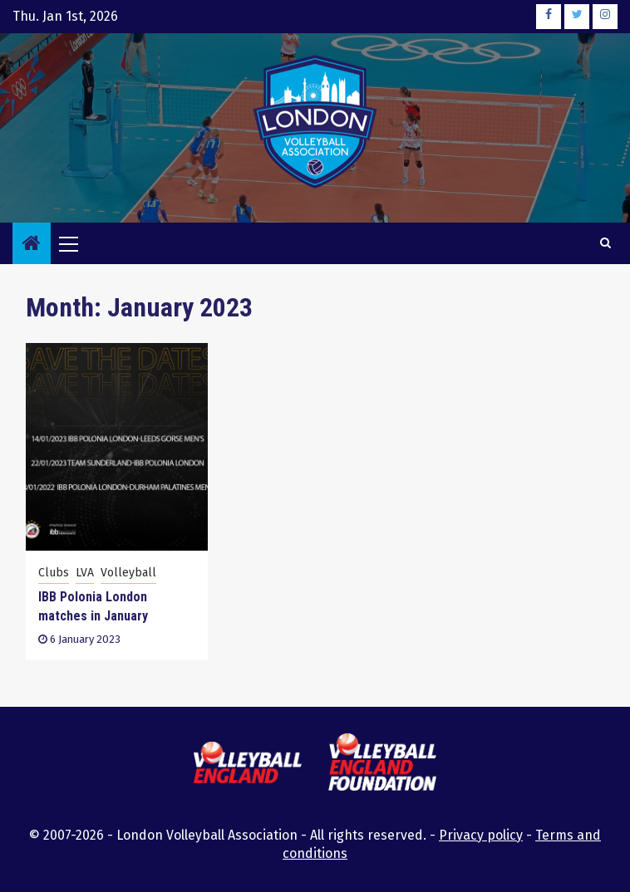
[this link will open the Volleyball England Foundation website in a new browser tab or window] (382, 764)
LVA (85, 573)
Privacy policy (481, 835)
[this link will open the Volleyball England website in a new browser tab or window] (248, 765)
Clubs (53, 573)
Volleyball (128, 573)
